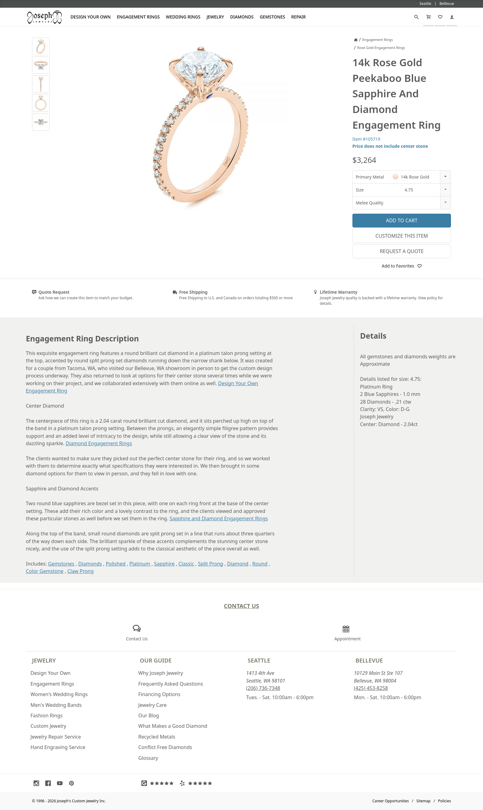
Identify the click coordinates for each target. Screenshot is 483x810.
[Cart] (428, 17)
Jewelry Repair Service (55, 736)
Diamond (237, 563)
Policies (444, 801)
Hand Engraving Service (57, 747)
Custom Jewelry (48, 726)
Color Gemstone (44, 571)
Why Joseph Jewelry (160, 673)
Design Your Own (91, 17)
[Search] (416, 17)
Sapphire (164, 563)
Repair (298, 17)
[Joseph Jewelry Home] (356, 40)
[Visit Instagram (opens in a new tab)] (38, 783)
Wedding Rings (183, 17)
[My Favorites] (440, 17)
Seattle (259, 660)
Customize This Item (401, 235)
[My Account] (452, 17)
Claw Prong (80, 571)
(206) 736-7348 (263, 688)
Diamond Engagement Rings (99, 443)
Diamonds (242, 17)
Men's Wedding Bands (56, 705)
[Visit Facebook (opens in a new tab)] (49, 783)
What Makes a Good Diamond (172, 726)
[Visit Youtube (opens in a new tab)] (61, 783)
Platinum (139, 563)
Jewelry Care (152, 705)
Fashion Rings (46, 715)
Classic (186, 563)
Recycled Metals (156, 736)
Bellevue (369, 660)
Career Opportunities (390, 801)
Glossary (148, 758)
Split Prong (210, 563)
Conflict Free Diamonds (165, 747)
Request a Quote (402, 251)
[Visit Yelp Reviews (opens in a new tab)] (197, 783)
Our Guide (156, 660)
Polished (115, 563)
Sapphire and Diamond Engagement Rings (219, 518)
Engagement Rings (138, 17)
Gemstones (272, 17)
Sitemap (423, 801)
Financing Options (159, 694)
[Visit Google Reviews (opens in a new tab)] (159, 783)
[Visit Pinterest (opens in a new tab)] (73, 783)
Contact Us (241, 606)
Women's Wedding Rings (59, 694)
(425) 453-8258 (371, 688)
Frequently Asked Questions (170, 683)
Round (259, 563)
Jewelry (215, 17)
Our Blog (148, 715)
